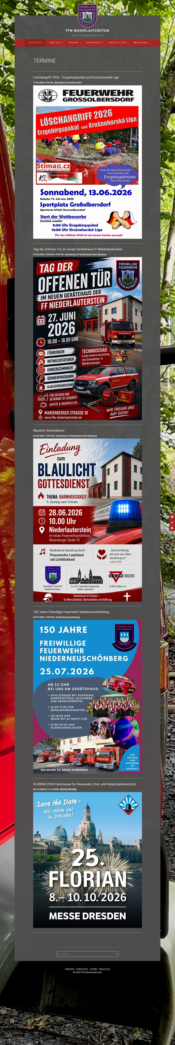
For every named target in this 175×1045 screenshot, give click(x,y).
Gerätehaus (93, 43)
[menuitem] (35, 43)
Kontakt (93, 1033)
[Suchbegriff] (87, 1018)
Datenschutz (82, 1033)
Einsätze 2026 (117, 43)
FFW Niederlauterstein (87, 30)
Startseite (35, 43)
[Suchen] (116, 1018)
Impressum (140, 43)
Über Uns (55, 43)
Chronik (74, 43)
